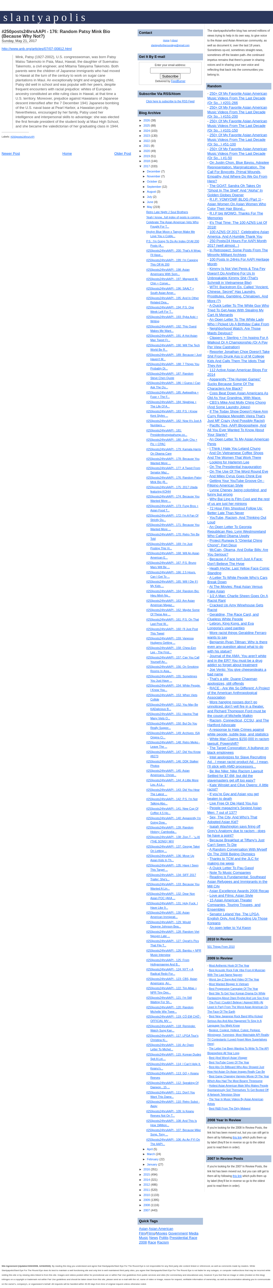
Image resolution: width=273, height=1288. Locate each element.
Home (67, 153)
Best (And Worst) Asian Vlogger (228, 1057)
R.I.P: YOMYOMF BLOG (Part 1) (235, 199)
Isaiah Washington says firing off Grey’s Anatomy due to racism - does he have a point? (236, 831)
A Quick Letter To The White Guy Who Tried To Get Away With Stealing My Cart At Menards (238, 310)
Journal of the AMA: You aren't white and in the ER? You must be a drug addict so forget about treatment (236, 660)
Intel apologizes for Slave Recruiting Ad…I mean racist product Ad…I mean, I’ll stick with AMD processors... (238, 761)
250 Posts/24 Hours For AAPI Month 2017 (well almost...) (237, 243)
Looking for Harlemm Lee (229, 462)
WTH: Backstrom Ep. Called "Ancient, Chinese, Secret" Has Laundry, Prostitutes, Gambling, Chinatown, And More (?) (238, 294)
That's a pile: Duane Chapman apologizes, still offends (232, 681)
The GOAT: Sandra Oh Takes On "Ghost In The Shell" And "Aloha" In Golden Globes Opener (235, 190)
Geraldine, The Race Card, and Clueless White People (233, 616)
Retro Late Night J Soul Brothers (167, 212)
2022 (146, 140)
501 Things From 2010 (221, 946)
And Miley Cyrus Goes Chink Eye (235, 476)
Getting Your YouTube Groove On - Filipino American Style (235, 483)
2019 (146, 156)
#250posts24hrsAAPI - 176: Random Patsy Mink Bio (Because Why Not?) (56, 34)
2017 (146, 166)
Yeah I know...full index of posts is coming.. (173, 217)
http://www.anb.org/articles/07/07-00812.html (37, 49)
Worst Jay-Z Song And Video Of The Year (234, 979)
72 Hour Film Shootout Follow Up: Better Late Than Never (235, 510)
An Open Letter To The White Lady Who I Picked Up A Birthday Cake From (238, 321)
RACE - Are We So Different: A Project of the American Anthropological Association (238, 692)
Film (142, 1233)
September (154, 186)
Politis (164, 1238)
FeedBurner (178, 81)
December (153, 171)
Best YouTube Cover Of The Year (229, 1062)
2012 (146, 1184)
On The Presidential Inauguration (236, 467)
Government (178, 1233)
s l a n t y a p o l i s (44, 17)
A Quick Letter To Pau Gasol (231, 868)
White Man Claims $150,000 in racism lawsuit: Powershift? (238, 741)
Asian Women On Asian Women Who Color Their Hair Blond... (236, 206)
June (150, 202)
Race (152, 1242)
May (149, 206)
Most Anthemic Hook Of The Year (229, 965)
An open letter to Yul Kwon (230, 928)
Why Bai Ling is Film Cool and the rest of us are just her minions (238, 501)
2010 (146, 1195)
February (153, 1159)
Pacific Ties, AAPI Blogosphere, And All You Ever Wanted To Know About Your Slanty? (236, 430)
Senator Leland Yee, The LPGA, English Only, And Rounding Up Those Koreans (237, 918)
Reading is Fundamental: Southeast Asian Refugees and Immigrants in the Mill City (237, 881)
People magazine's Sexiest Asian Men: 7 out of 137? (234, 810)
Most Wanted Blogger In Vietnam (229, 984)
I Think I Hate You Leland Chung (235, 448)
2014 (146, 1179)
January (152, 1164)
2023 (146, 135)
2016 (146, 1169)
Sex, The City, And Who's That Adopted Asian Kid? (232, 819)
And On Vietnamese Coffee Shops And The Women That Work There (235, 455)
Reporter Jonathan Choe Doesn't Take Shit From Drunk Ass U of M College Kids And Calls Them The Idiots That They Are (238, 359)
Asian (143, 1229)
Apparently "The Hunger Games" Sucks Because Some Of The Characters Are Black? (234, 383)
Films (151, 1233)
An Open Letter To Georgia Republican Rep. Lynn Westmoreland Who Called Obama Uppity (236, 531)
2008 (146, 1205)
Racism (163, 1242)
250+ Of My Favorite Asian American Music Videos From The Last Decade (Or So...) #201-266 (237, 98)
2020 (146, 151)
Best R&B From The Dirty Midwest (229, 1108)
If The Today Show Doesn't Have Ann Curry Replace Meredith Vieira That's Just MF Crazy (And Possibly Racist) (237, 416)
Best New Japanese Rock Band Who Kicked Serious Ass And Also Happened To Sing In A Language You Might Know (235, 1021)
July (149, 196)
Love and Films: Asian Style (231, 895)
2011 (146, 1189)
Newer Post (11, 153)
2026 (146, 120)
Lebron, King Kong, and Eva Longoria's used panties (230, 625)
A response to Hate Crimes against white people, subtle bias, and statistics (238, 732)
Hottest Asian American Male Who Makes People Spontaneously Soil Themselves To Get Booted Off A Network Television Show (238, 1090)
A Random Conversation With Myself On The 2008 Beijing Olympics (237, 851)
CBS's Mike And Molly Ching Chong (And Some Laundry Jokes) (236, 404)
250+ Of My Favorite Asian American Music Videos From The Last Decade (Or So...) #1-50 (237, 153)
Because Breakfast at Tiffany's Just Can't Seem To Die (236, 842)
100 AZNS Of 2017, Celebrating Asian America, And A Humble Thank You (238, 234)
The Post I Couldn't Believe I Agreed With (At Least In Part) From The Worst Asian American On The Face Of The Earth (237, 1007)
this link (237, 1137)
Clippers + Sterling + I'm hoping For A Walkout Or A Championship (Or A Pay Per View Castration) (237, 342)
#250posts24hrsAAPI (23, 136)
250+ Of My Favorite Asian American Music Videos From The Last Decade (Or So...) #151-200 (237, 112)
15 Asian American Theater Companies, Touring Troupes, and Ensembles (233, 904)
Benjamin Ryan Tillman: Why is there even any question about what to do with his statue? (237, 646)
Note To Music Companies (230, 872)
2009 (146, 1199)
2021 (146, 145)
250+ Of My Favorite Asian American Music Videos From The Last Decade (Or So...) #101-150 (237, 125)
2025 (146, 125)
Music (143, 1238)
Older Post (122, 153)
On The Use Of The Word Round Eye (239, 471)
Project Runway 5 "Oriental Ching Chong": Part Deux (234, 542)
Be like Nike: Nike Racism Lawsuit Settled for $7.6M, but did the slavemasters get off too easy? (235, 775)
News (153, 1238)
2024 (146, 130)
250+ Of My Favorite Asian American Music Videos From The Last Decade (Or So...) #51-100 (237, 139)
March (151, 1154)
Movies (161, 1233)
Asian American (160, 1229)
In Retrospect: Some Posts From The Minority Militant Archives (237, 252)
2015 (146, 1174)
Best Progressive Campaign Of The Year (233, 988)
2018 (146, 161)
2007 (146, 1210)
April (150, 1149)
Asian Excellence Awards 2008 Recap (239, 891)
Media (193, 1233)
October (152, 181)
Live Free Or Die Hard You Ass (234, 803)
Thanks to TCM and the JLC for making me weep (233, 861)
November (153, 176)
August (151, 191)
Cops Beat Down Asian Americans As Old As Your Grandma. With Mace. (237, 395)
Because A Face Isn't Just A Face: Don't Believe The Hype (235, 561)
